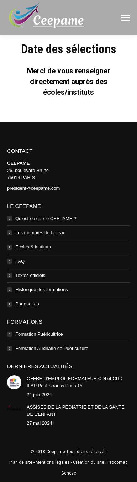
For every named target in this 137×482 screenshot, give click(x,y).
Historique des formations (41, 289)
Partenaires (27, 304)
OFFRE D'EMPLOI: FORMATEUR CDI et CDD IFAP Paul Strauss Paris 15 (74, 382)
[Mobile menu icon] (125, 18)
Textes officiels (30, 275)
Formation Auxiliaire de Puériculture (51, 348)
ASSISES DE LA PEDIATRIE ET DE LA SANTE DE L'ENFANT (76, 410)
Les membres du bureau (40, 232)
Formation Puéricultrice (39, 334)
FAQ (20, 261)
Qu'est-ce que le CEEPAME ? (45, 218)
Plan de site (20, 462)
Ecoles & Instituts (33, 247)
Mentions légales (53, 462)
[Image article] (14, 382)
